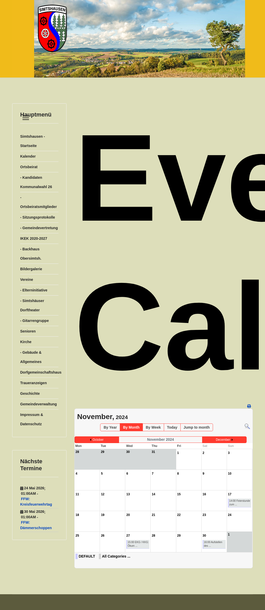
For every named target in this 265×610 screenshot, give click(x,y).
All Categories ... (116, 556)
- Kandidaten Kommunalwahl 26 (36, 182)
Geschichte (30, 393)
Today (172, 427)
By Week (153, 427)
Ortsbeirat (29, 167)
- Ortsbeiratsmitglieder (38, 202)
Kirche (26, 342)
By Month (131, 427)
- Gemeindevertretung (39, 228)
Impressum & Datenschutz (31, 419)
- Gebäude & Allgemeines (30, 357)
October (98, 440)
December (223, 440)
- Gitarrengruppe (34, 321)
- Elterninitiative (33, 290)
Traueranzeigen (33, 383)
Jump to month (196, 427)
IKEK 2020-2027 (33, 238)
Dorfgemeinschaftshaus (39, 372)
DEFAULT (87, 556)
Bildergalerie (31, 269)
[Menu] (26, 118)
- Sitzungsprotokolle (37, 217)
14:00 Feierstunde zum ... (239, 502)
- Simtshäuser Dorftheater (32, 305)
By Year (110, 427)
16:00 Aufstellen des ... (213, 544)
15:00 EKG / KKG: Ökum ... (138, 544)
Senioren (28, 331)
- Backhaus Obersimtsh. (30, 253)
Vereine (26, 279)
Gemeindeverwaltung (38, 404)
